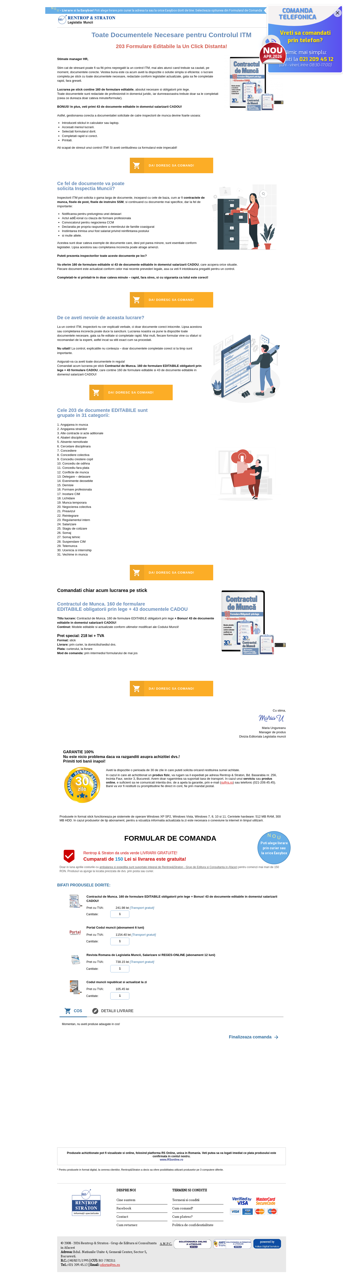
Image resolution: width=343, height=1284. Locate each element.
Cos (73, 1011)
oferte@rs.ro (110, 1265)
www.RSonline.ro (171, 1159)
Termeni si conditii (185, 1200)
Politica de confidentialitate (192, 1225)
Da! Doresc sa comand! (171, 165)
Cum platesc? (182, 1217)
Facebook (123, 1208)
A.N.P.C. (166, 1244)
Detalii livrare (113, 1011)
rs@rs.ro (227, 782)
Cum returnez (126, 1225)
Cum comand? (182, 1208)
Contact (122, 1217)
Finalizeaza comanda (254, 1037)
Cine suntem (125, 1200)
